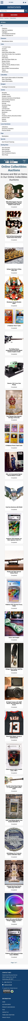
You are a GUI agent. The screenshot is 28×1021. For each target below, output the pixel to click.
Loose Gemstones (5, 124)
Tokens (4, 70)
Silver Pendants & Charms (9, 153)
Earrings (4, 103)
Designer (3, 84)
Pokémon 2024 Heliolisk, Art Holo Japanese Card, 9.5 (14, 539)
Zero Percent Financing (8, 142)
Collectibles (13, 18)
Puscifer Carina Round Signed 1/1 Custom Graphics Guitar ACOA (14, 787)
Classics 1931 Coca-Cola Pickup (14, 384)
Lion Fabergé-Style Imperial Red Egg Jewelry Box (14, 417)
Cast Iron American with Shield (14, 507)
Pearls (3, 114)
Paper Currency (6, 63)
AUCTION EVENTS (6, 1004)
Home (1, 18)
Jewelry (3, 90)
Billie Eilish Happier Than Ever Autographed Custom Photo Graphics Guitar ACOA (14, 203)
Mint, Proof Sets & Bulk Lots (9, 59)
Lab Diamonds (6, 108)
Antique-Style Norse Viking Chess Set (14, 270)
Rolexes (4, 119)
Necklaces (4, 112)
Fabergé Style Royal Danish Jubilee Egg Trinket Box (14, 887)
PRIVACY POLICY (6, 1017)
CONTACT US (5, 1012)
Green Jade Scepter (14, 637)
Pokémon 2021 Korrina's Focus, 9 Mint (14, 605)
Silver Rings (5, 155)
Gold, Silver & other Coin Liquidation (11, 54)
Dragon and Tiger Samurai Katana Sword (14, 572)
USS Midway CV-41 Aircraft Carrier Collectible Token (14, 854)
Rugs (2, 133)
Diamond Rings (6, 101)
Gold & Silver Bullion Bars (8, 52)
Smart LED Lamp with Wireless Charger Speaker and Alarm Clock (14, 921)
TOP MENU (7, 2)
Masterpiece (5, 136)
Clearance (4, 28)
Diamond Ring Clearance (8, 100)
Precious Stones (6, 130)
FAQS (3, 1009)
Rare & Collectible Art (7, 35)
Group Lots (5, 56)
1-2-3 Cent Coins (6, 47)
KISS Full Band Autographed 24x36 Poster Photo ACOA (14, 237)
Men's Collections (6, 110)
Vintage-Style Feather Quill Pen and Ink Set (14, 669)
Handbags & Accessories (8, 87)
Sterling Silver (4, 145)
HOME (3, 1002)
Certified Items (6, 94)
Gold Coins (5, 50)
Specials (3, 139)
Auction (6, 18)
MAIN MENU (9, 15)
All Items (3, 22)
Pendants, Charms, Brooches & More (11, 115)
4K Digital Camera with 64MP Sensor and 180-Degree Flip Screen (14, 703)
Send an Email (8, 985)
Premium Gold (5, 117)
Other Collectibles (6, 79)
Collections (5, 127)
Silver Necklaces (6, 151)
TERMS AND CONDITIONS (8, 1014)
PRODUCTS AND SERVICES (8, 1007)
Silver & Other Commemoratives (10, 68)
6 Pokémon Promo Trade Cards (14, 445)
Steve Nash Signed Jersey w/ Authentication (14, 737)
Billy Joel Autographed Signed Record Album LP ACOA (14, 475)
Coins (2, 44)
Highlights (4, 32)
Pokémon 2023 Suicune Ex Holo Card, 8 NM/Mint (14, 954)
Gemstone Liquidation (8, 128)
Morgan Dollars (6, 61)
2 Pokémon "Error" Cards (14, 325)
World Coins (5, 72)
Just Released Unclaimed (8, 33)
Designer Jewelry (6, 96)
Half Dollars (5, 57)
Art (1, 25)
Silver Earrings (5, 149)
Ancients (4, 49)
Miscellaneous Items (7, 41)
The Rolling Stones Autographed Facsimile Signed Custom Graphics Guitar (14, 350)
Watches (4, 121)
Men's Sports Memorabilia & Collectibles (12, 77)
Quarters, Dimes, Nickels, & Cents (10, 64)
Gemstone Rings (6, 105)
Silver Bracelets (6, 147)
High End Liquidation (7, 30)
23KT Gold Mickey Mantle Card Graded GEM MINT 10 (14, 821)
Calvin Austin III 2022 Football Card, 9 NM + (14, 770)
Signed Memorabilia (7, 81)
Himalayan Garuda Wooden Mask (14, 302)
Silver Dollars (5, 66)
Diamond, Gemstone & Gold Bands (11, 98)
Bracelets (4, 92)
